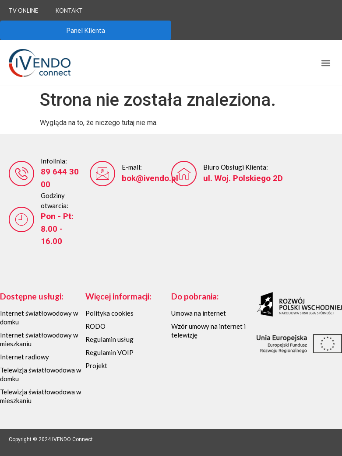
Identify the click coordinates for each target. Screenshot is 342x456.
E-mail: (132, 167)
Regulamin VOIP (109, 352)
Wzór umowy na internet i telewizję (208, 330)
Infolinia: (54, 161)
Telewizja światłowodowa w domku (40, 374)
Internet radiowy (24, 357)
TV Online (23, 10)
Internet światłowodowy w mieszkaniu (39, 339)
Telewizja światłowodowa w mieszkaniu (40, 396)
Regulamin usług (109, 339)
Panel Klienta (85, 30)
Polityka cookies (109, 313)
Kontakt (69, 10)
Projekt (96, 365)
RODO (95, 326)
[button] (326, 63)
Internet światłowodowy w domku (39, 317)
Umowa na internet (198, 313)
